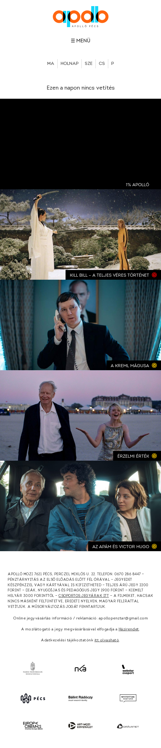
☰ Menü (80, 41)
